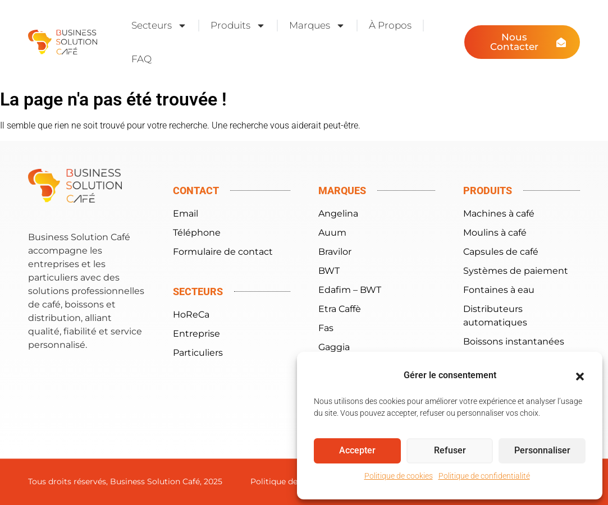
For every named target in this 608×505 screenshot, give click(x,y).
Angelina (338, 213)
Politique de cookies (398, 475)
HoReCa (191, 314)
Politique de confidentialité (484, 475)
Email (185, 213)
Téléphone (197, 232)
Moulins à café (495, 232)
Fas (325, 328)
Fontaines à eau (498, 289)
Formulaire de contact (223, 251)
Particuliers (198, 352)
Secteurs (159, 25)
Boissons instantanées (513, 341)
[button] (580, 376)
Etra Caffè (339, 309)
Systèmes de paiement (515, 270)
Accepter (357, 451)
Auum (332, 232)
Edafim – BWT (349, 289)
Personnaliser (542, 451)
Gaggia (334, 347)
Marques (317, 25)
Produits (238, 25)
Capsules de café (500, 251)
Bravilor (334, 251)
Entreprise (196, 333)
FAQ (141, 59)
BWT (329, 270)
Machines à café (498, 213)
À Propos (390, 25)
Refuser (450, 451)
